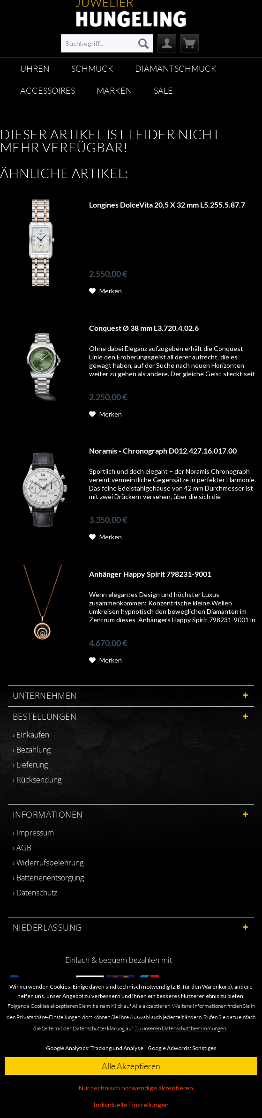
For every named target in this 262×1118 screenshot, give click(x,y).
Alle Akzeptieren (131, 1066)
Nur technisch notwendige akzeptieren (136, 1088)
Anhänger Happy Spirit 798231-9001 (150, 573)
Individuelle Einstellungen (131, 1105)
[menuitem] (107, 43)
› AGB (22, 847)
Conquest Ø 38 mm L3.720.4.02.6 (144, 327)
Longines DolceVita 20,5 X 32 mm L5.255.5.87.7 (167, 204)
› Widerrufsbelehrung (48, 862)
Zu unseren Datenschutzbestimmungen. (181, 1028)
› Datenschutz (35, 892)
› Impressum (33, 832)
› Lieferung (30, 765)
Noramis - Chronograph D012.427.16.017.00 (163, 450)
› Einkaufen (31, 735)
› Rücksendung (37, 780)
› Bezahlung (32, 750)
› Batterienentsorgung (48, 877)
